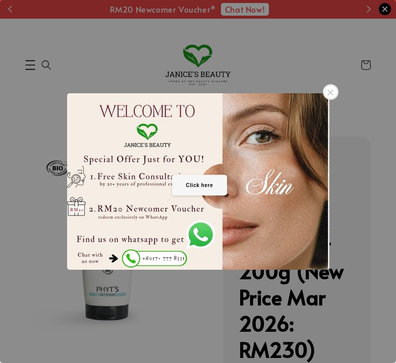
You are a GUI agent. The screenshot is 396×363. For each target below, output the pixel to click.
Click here (199, 185)
